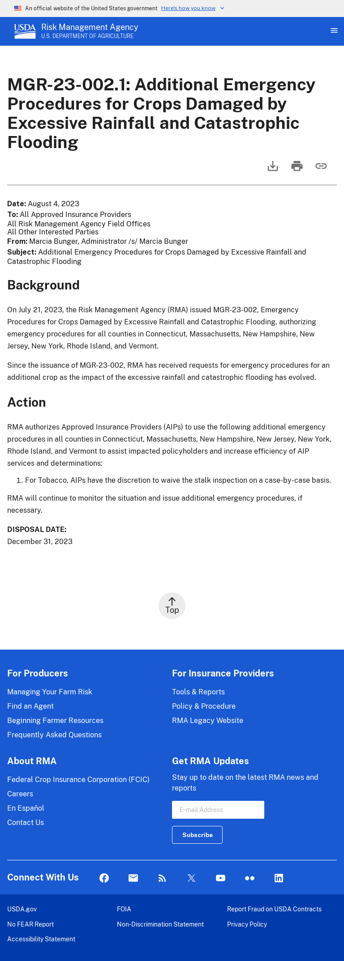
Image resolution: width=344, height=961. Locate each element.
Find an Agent (30, 706)
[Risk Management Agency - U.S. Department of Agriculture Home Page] (89, 31)
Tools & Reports (198, 692)
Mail (133, 878)
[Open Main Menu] (333, 31)
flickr (249, 878)
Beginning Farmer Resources (55, 720)
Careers (20, 794)
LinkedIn (278, 878)
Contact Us (25, 822)
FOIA (124, 909)
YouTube (220, 878)
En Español (25, 808)
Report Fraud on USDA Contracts (274, 909)
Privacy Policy (247, 924)
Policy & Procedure (204, 706)
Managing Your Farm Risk (49, 692)
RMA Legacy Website (207, 720)
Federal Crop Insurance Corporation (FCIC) (78, 779)
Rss (162, 878)
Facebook (104, 878)
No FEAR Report (30, 924)
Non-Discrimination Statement (160, 924)
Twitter (191, 878)
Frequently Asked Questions (54, 735)
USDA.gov (22, 909)
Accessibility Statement (41, 939)
